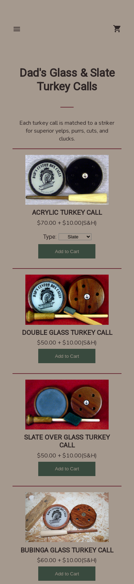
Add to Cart (67, 251)
